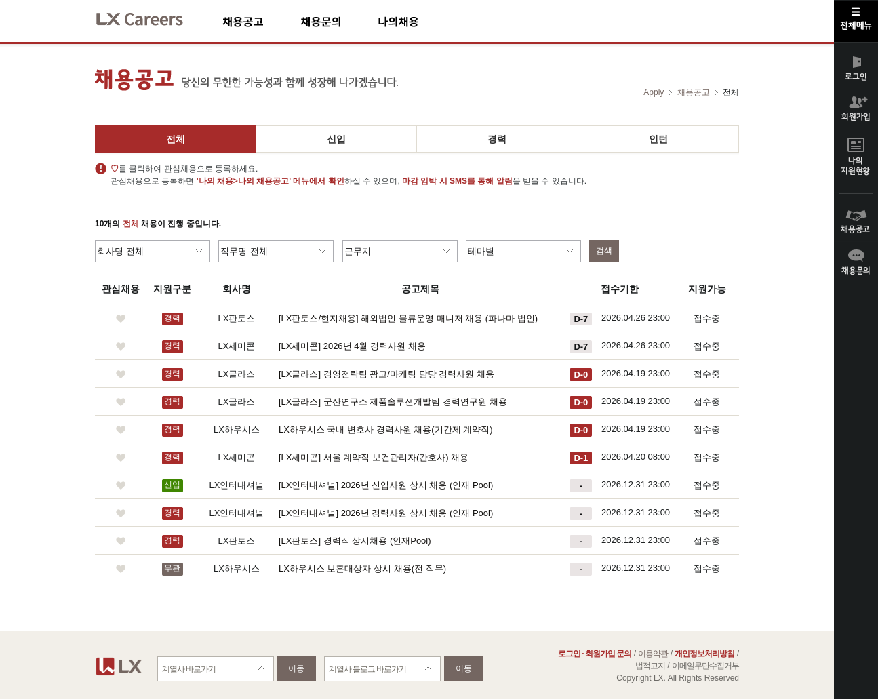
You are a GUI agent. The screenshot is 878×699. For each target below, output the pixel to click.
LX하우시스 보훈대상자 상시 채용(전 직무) (362, 568)
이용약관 (653, 653)
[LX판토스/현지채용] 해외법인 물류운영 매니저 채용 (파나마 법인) (408, 318)
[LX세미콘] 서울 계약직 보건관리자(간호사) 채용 (373, 457)
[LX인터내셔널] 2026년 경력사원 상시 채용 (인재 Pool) (386, 513)
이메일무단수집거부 (705, 666)
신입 (336, 139)
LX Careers (151, 17)
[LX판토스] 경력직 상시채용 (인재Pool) (355, 541)
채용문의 (339, 21)
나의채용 (418, 21)
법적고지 (650, 666)
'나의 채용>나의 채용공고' (244, 181)
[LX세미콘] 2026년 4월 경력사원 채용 (352, 346)
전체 (175, 139)
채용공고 (261, 21)
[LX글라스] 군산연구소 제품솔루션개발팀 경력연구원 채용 (393, 402)
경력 (496, 139)
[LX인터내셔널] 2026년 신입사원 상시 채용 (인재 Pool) (386, 485)
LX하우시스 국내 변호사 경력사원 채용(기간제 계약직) (386, 429)
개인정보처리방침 (704, 653)
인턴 (658, 139)
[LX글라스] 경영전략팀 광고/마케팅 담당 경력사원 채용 (386, 374)
